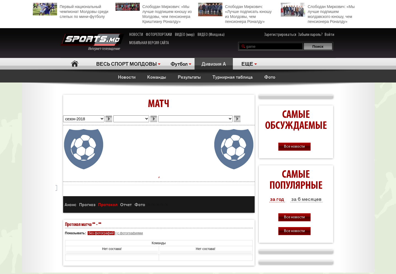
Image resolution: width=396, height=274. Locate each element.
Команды (156, 77)
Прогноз (87, 204)
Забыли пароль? (310, 35)
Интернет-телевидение (92, 42)
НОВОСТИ (136, 35)
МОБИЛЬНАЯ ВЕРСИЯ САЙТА (149, 43)
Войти (329, 35)
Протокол (107, 204)
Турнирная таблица (232, 77)
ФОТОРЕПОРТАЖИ (159, 35)
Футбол (179, 63)
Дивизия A (213, 63)
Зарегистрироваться (280, 35)
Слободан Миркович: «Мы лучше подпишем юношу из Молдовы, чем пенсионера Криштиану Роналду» (153, 13)
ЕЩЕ (247, 63)
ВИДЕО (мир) (185, 35)
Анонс (70, 204)
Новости (127, 77)
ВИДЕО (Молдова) (211, 35)
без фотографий (101, 233)
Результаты (189, 77)
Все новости (294, 147)
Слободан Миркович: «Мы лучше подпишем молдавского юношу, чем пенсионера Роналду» (318, 13)
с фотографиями (130, 233)
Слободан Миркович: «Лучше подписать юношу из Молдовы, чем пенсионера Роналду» (235, 13)
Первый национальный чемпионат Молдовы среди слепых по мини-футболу (70, 11)
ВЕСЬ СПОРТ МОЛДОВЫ (126, 63)
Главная (74, 64)
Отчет (126, 204)
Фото (269, 77)
